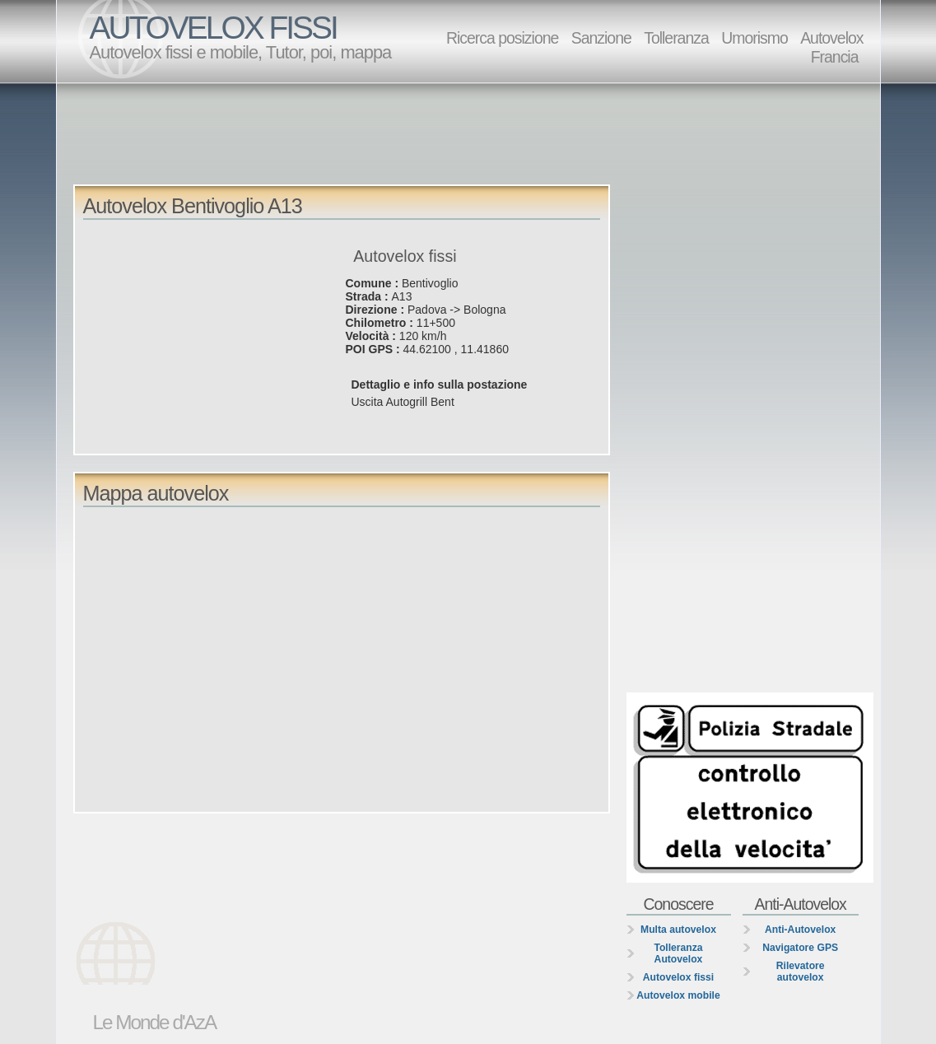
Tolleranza (676, 38)
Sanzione (601, 38)
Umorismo (754, 38)
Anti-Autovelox (800, 929)
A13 (402, 296)
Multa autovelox (678, 929)
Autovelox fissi (678, 977)
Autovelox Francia (831, 47)
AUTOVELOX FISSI (213, 27)
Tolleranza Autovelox (678, 953)
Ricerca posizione (502, 38)
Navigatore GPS (800, 947)
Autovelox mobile (677, 995)
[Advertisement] (472, 133)
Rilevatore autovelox (800, 971)
